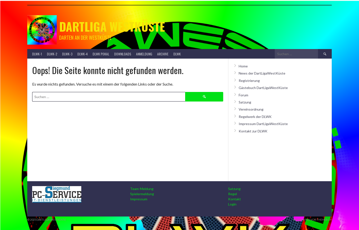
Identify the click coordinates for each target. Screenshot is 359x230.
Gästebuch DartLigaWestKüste (263, 88)
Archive (162, 53)
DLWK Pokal (101, 53)
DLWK (177, 53)
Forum (243, 95)
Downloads (122, 53)
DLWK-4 (82, 53)
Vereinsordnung (251, 109)
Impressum (138, 199)
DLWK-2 (52, 53)
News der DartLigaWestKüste (262, 73)
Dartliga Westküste (112, 26)
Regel (232, 194)
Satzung (245, 102)
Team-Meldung (141, 189)
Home (243, 66)
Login (232, 204)
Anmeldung (144, 53)
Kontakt (234, 199)
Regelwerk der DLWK (255, 117)
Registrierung (249, 80)
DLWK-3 (67, 53)
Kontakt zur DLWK (253, 131)
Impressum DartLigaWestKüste (263, 124)
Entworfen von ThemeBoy (312, 219)
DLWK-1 (37, 53)
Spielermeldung (142, 194)
